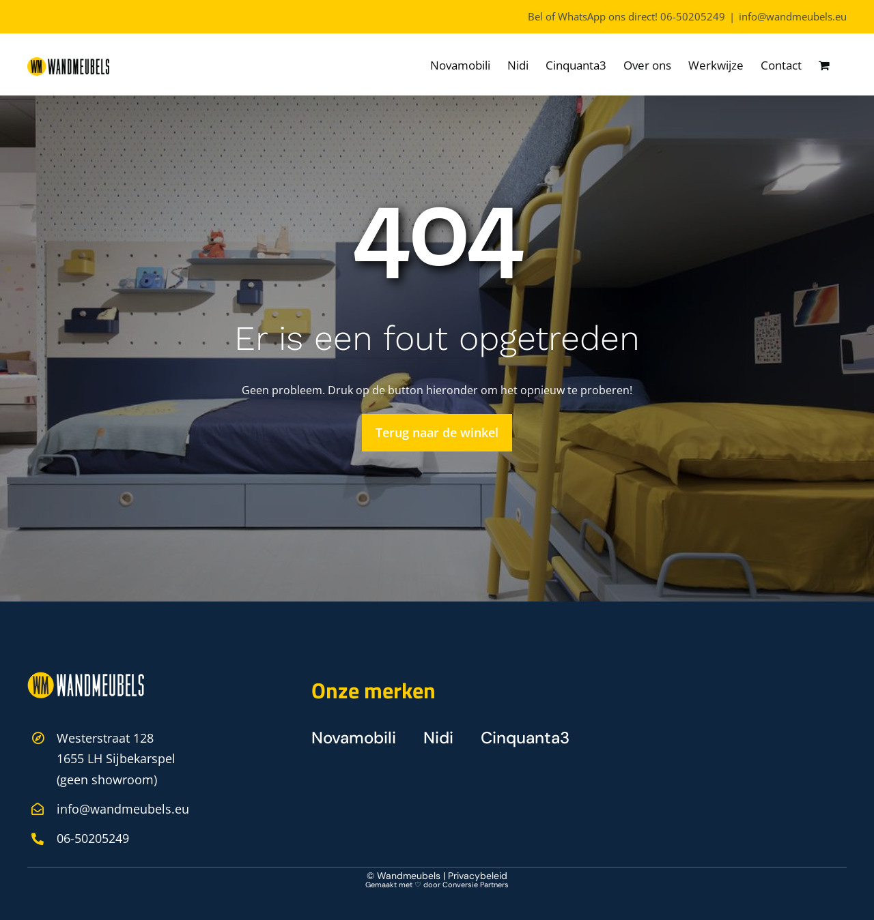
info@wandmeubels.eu (793, 16)
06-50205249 (692, 16)
